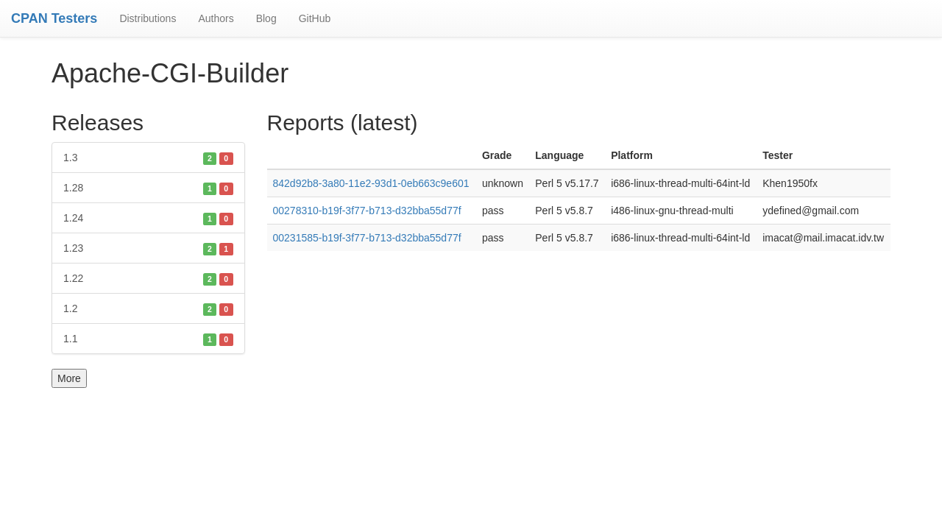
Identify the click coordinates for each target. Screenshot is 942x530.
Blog (266, 18)
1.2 (148, 308)
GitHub (315, 18)
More (69, 378)
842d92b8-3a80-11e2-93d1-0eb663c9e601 (371, 183)
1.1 (148, 338)
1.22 (148, 278)
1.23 (148, 248)
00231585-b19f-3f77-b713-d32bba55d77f (367, 238)
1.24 (148, 218)
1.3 (148, 157)
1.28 (148, 187)
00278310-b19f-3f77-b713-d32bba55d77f (367, 210)
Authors (215, 18)
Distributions (147, 18)
